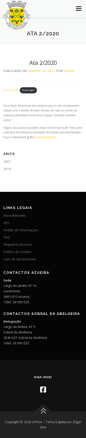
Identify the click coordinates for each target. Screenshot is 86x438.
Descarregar (28, 90)
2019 (7, 169)
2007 (7, 161)
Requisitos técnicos (17, 244)
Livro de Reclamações (19, 259)
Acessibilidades (14, 215)
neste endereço (45, 137)
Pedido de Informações (20, 230)
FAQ (6, 237)
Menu (78, 9)
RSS (6, 223)
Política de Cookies (17, 252)
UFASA (69, 71)
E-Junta (60, 422)
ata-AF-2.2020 (10, 90)
